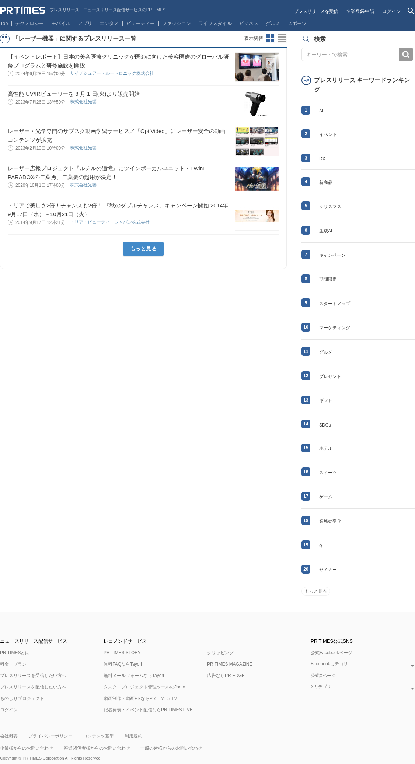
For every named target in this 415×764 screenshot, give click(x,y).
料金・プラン (13, 664)
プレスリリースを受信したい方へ (33, 675)
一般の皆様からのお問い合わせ (171, 748)
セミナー (328, 569)
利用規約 (133, 736)
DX (322, 158)
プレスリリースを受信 (316, 11)
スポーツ (297, 23)
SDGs (325, 425)
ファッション (176, 23)
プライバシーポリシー (50, 736)
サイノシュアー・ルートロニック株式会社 (112, 73)
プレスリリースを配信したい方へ (33, 687)
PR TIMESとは (14, 652)
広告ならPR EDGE (226, 675)
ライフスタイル (215, 23)
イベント (328, 134)
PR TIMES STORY (122, 652)
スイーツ (328, 472)
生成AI (325, 231)
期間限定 (328, 279)
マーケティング (334, 327)
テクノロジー (29, 23)
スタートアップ (334, 303)
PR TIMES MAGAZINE (229, 664)
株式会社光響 (84, 101)
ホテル (325, 448)
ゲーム (325, 497)
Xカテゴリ (321, 686)
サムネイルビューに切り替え (270, 38)
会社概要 (9, 736)
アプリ (85, 23)
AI (321, 110)
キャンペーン (332, 255)
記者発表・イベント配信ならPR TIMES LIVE (148, 709)
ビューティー (140, 23)
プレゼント (330, 376)
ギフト (325, 400)
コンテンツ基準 (98, 736)
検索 (406, 54)
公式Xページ (323, 675)
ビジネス (248, 23)
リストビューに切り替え (282, 38)
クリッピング (220, 652)
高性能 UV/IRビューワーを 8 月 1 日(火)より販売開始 (74, 94)
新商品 (325, 182)
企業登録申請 (360, 11)
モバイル (60, 23)
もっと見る (143, 249)
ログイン (391, 11)
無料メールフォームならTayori (134, 675)
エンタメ (109, 23)
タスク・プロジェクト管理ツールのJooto (144, 687)
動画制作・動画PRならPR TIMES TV (140, 698)
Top (4, 23)
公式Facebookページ (331, 652)
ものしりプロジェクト (22, 698)
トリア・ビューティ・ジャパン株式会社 (110, 222)
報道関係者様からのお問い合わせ (97, 748)
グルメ (273, 23)
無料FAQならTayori (123, 664)
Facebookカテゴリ (329, 664)
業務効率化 (330, 521)
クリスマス (330, 206)
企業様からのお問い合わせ (26, 748)
